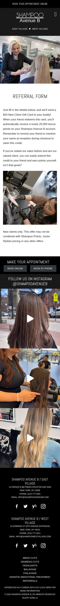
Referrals (30, 580)
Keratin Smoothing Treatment (30, 577)
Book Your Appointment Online (30, 4)
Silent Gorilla (30, 598)
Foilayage (30, 573)
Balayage (30, 569)
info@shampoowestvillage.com (33, 536)
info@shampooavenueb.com (33, 497)
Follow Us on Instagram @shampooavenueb (30, 281)
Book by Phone (43, 268)
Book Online (15, 268)
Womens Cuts (30, 561)
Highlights (30, 565)
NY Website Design (42, 594)
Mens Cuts (30, 557)
